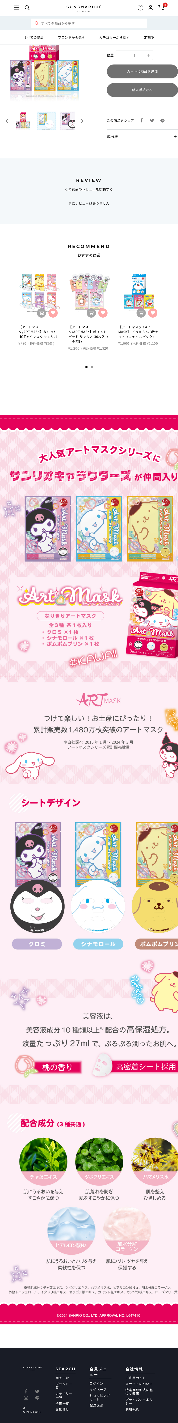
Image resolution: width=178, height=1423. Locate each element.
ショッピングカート (99, 1397)
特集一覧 (62, 1403)
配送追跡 (96, 1405)
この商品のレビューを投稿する (89, 189)
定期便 (149, 37)
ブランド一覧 (64, 1385)
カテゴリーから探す (114, 37)
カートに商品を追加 (142, 71)
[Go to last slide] (7, 121)
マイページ (98, 1389)
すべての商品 (34, 37)
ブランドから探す (71, 37)
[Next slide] (82, 121)
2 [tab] (92, 367)
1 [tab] (86, 367)
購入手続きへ (142, 89)
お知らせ (62, 1409)
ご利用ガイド (135, 1377)
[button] (23, 121)
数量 (110, 55)
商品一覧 (62, 1377)
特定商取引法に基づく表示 (139, 1392)
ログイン (96, 1383)
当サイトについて (139, 1383)
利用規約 (132, 1409)
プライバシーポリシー (139, 1401)
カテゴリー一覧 (64, 1395)
